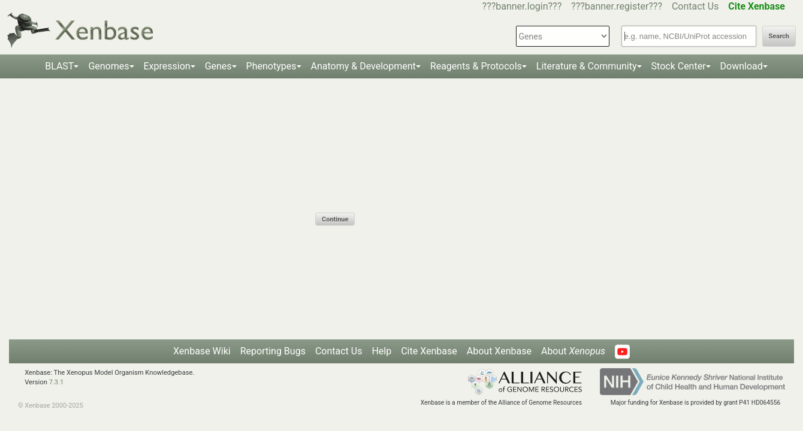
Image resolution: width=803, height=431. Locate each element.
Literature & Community (586, 66)
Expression (167, 66)
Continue (335, 219)
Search (779, 36)
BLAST (59, 66)
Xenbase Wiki (202, 351)
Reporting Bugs (273, 351)
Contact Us (695, 6)
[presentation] (406, 189)
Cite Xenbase (429, 351)
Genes (218, 66)
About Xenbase (499, 351)
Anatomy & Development (363, 66)
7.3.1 (56, 382)
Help (381, 351)
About (573, 351)
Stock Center (678, 66)
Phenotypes (271, 66)
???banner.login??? (522, 6)
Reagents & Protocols (476, 66)
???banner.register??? (616, 6)
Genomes (108, 66)
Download (741, 66)
